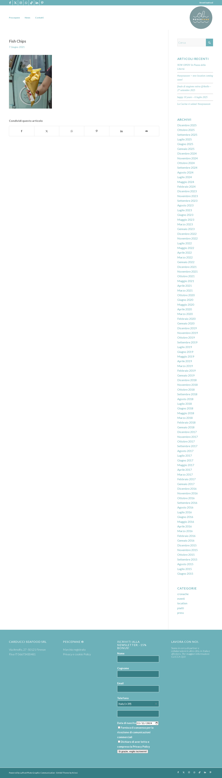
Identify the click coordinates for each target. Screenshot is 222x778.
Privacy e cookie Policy (77, 654)
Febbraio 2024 (186, 186)
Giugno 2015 (185, 573)
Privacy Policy (141, 746)
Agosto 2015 (185, 564)
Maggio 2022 (185, 247)
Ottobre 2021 (186, 276)
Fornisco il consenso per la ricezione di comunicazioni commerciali (135, 732)
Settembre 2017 (187, 446)
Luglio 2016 (184, 512)
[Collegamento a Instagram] (20, 2)
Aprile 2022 (184, 252)
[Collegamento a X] (15, 2)
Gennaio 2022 (185, 262)
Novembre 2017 (187, 436)
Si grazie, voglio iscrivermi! (133, 751)
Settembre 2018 (187, 394)
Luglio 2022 (184, 243)
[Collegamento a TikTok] (31, 2)
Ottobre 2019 (186, 337)
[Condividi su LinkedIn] (121, 131)
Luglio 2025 (184, 139)
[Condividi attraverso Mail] (146, 131)
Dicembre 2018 (187, 380)
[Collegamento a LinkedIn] (36, 2)
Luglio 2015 (184, 569)
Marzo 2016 (185, 531)
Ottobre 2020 (186, 295)
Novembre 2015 (187, 550)
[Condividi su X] (46, 131)
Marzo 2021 (185, 290)
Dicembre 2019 (187, 328)
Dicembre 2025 (187, 125)
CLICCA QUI (178, 656)
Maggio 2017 (185, 465)
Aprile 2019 (184, 361)
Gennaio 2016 (185, 540)
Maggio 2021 (185, 281)
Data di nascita (126, 723)
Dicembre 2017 (187, 432)
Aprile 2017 (184, 469)
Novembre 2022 (187, 238)
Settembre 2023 (187, 200)
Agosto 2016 (185, 507)
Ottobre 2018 (186, 389)
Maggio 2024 (185, 182)
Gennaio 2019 (185, 375)
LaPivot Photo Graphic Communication (37, 773)
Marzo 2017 (185, 474)
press (180, 612)
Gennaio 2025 (185, 148)
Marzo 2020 (185, 313)
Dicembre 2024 (187, 153)
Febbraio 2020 (186, 318)
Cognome (123, 668)
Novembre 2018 (187, 384)
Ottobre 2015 (186, 554)
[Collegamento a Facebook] (10, 2)
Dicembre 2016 (187, 488)
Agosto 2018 (185, 399)
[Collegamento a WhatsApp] (26, 2)
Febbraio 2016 (186, 535)
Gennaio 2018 (185, 427)
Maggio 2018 (185, 413)
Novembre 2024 (187, 158)
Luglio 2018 (184, 403)
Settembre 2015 (187, 559)
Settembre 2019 (187, 342)
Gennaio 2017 (185, 484)
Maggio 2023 (185, 219)
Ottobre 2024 (186, 163)
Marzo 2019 (185, 366)
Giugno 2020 (185, 299)
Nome (121, 653)
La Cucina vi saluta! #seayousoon (193, 104)
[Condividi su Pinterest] (96, 131)
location (182, 603)
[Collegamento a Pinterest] (42, 2)
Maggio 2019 (185, 356)
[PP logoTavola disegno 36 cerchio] (201, 18)
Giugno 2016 (185, 516)
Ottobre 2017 (186, 441)
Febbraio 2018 (186, 422)
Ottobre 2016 (186, 498)
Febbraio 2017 (186, 479)
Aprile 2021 (184, 285)
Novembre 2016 (187, 493)
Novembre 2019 (187, 332)
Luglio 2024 (184, 177)
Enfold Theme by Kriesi (67, 773)
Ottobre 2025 (186, 129)
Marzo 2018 (185, 417)
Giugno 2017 (185, 460)
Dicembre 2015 (187, 545)
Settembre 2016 (187, 502)
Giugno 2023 (185, 214)
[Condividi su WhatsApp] (71, 131)
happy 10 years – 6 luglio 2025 (192, 97)
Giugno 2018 (185, 408)
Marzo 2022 (185, 257)
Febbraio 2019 (186, 370)
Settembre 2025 (187, 134)
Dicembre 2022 (187, 233)
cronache (183, 594)
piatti (180, 608)
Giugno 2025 (185, 144)
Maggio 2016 (185, 521)
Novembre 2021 (187, 271)
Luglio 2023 (184, 210)
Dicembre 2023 (187, 191)
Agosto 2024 (185, 172)
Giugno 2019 (185, 351)
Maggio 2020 (185, 304)
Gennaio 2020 (185, 323)
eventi (181, 598)
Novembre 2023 (187, 196)
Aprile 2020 (184, 309)
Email (120, 683)
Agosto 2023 (185, 205)
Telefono (123, 698)
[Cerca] (195, 42)
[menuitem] (14, 18)
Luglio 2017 (184, 455)
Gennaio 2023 (185, 229)
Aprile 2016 (184, 526)
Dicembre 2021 (187, 266)
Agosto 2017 (185, 450)
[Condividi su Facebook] (21, 131)
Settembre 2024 (187, 167)
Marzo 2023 (185, 224)
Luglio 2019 (184, 347)
